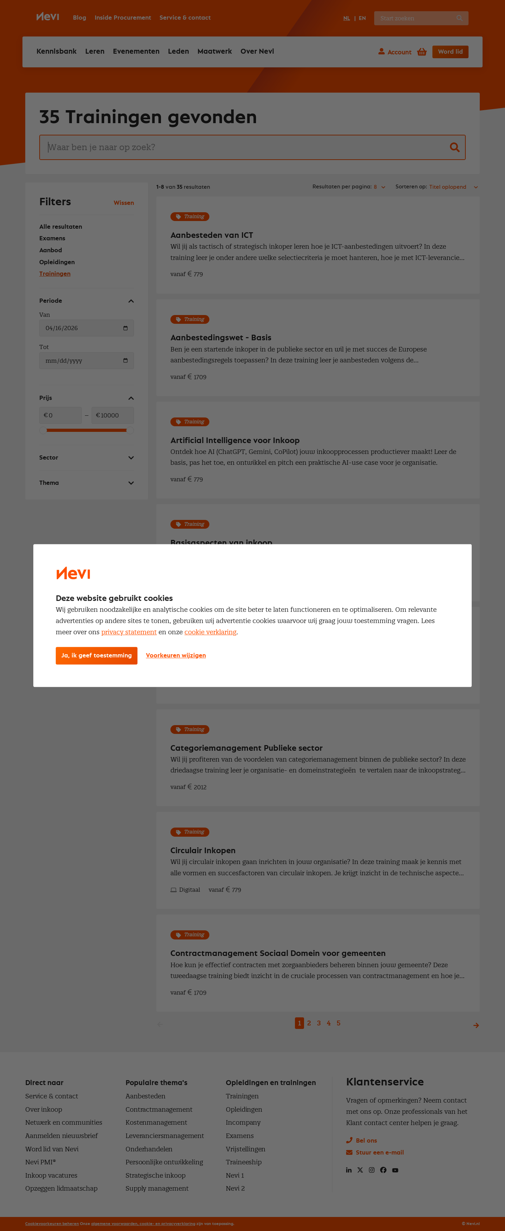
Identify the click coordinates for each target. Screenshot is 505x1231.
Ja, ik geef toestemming (96, 656)
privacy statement (129, 632)
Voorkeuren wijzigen (176, 656)
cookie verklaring (210, 632)
